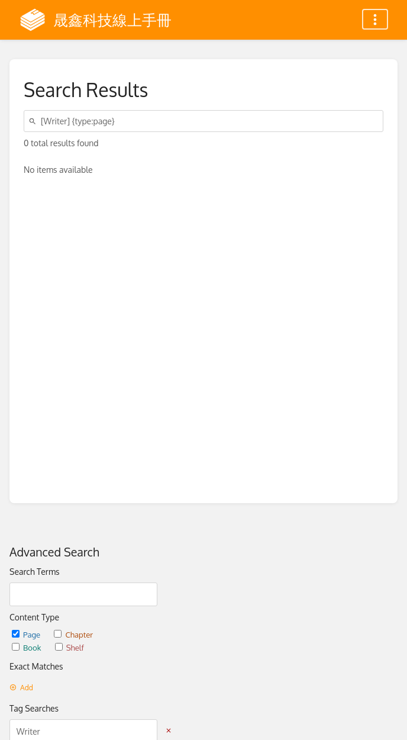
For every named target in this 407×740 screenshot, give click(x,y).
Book (27, 647)
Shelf (69, 647)
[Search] (34, 121)
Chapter (73, 634)
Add (21, 687)
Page (27, 634)
